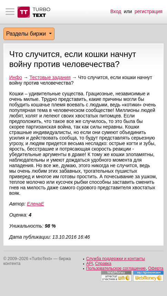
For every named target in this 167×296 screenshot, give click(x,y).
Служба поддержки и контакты (115, 258)
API (89, 263)
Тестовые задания (50, 77)
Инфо (15, 77)
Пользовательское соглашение (116, 268)
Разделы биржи (27, 34)
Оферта (155, 268)
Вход (115, 11)
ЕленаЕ (35, 204)
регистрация (149, 11)
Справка (103, 263)
